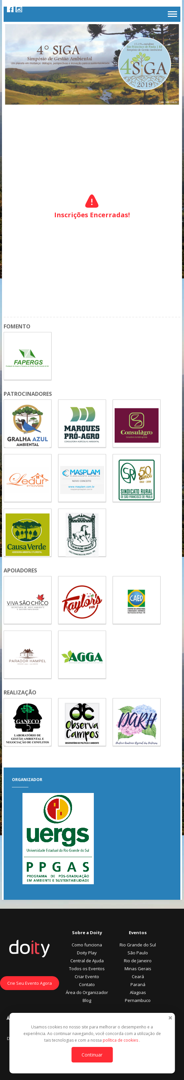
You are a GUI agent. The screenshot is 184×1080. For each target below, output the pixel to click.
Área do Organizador (87, 992)
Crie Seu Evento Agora (29, 983)
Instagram (18, 9)
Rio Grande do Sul (138, 945)
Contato (87, 984)
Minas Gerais (138, 969)
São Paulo (138, 953)
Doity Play (87, 953)
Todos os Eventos (87, 969)
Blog (87, 1000)
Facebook (10, 9)
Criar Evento (87, 976)
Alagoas (138, 992)
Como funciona (87, 945)
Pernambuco (138, 1000)
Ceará (138, 976)
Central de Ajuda (87, 961)
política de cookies (121, 1040)
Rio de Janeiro (138, 961)
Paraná (137, 984)
